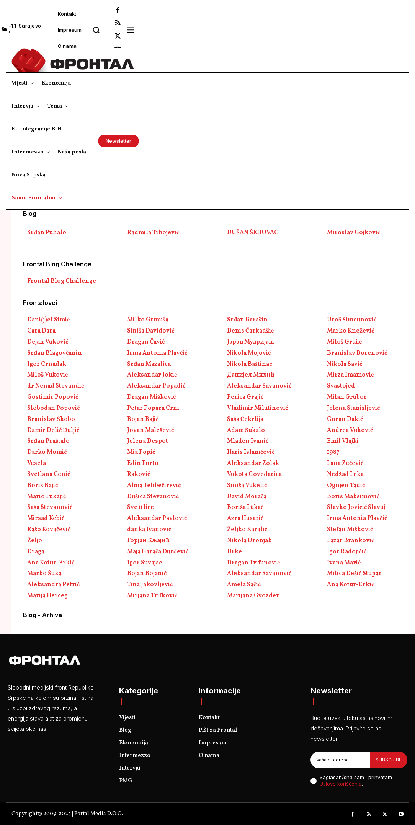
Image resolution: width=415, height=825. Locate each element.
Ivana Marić (344, 563)
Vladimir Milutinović (257, 408)
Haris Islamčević (250, 452)
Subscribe (389, 760)
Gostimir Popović (52, 397)
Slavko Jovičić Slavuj (356, 507)
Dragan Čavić (146, 342)
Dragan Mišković (151, 397)
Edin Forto (142, 463)
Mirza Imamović (350, 375)
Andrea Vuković (350, 430)
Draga (35, 552)
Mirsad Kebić (45, 518)
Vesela (36, 463)
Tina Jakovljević (150, 584)
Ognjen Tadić (346, 485)
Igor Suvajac (144, 563)
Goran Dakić (345, 419)
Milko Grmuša (147, 320)
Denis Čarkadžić (250, 331)
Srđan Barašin (247, 320)
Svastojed (341, 386)
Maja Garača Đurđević (157, 552)
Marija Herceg (47, 596)
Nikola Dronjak (249, 540)
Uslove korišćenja (341, 784)
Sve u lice (140, 507)
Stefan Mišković (350, 529)
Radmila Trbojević (153, 232)
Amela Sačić (244, 584)
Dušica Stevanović (153, 496)
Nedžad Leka (345, 474)
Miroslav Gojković (353, 232)
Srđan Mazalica (149, 364)
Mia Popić (141, 452)
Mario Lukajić (46, 496)
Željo (34, 540)
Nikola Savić (344, 364)
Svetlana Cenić (48, 474)
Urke (234, 552)
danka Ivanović (149, 529)
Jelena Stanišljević (353, 408)
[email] (340, 760)
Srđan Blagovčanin (54, 353)
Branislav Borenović (357, 353)
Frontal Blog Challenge (61, 281)
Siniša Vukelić (247, 485)
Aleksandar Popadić (156, 386)
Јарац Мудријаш (250, 342)
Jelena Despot (147, 441)
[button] (96, 30)
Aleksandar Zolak (253, 463)
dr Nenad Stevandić (55, 386)
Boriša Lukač (245, 507)
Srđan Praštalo (48, 441)
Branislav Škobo (51, 419)
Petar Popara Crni (153, 408)
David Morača (246, 496)
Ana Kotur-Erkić (50, 563)
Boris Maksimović (353, 496)
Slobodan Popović (53, 408)
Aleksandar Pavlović (157, 518)
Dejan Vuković (47, 342)
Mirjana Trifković (152, 596)
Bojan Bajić (142, 419)
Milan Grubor (347, 397)
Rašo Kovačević (48, 529)
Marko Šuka (44, 573)
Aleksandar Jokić (152, 375)
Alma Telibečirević (154, 485)
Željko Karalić (247, 529)
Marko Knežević (350, 331)
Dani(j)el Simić (48, 320)
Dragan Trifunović (253, 563)
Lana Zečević (345, 463)
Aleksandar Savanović (259, 386)
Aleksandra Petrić (53, 584)
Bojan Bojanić (147, 573)
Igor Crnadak (46, 364)
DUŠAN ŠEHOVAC (252, 232)
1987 (333, 452)
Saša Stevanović (49, 507)
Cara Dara (41, 331)
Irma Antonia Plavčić (157, 353)
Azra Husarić (245, 518)
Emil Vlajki (343, 441)
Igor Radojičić (346, 552)
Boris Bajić (42, 485)
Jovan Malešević (150, 430)
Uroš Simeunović (351, 320)
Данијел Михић (251, 375)
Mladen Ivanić (247, 441)
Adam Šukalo (246, 430)
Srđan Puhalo (46, 232)
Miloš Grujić (344, 342)
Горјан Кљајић (148, 540)
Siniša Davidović (150, 331)
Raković (138, 474)
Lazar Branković (350, 540)
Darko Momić (47, 452)
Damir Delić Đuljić (53, 430)
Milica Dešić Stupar (354, 573)
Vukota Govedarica (254, 474)
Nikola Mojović (249, 353)
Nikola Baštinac (249, 364)
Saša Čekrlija (245, 419)
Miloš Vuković (47, 375)
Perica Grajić (245, 397)
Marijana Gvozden (253, 596)
